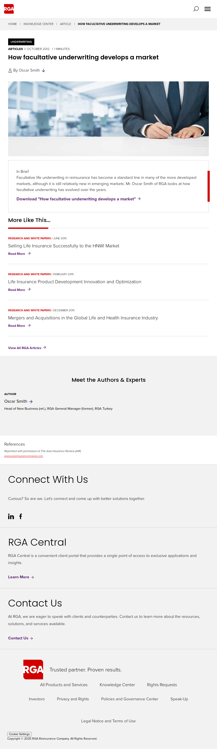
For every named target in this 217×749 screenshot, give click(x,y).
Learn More (21, 577)
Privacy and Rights (73, 699)
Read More (20, 254)
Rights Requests (162, 685)
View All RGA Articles (24, 347)
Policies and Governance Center (129, 699)
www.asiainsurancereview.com (23, 456)
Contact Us (20, 638)
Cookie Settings (19, 734)
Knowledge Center (38, 24)
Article (65, 24)
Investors (37, 699)
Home (12, 24)
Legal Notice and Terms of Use (108, 721)
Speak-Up (179, 699)
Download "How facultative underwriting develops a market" (76, 199)
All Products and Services (63, 685)
